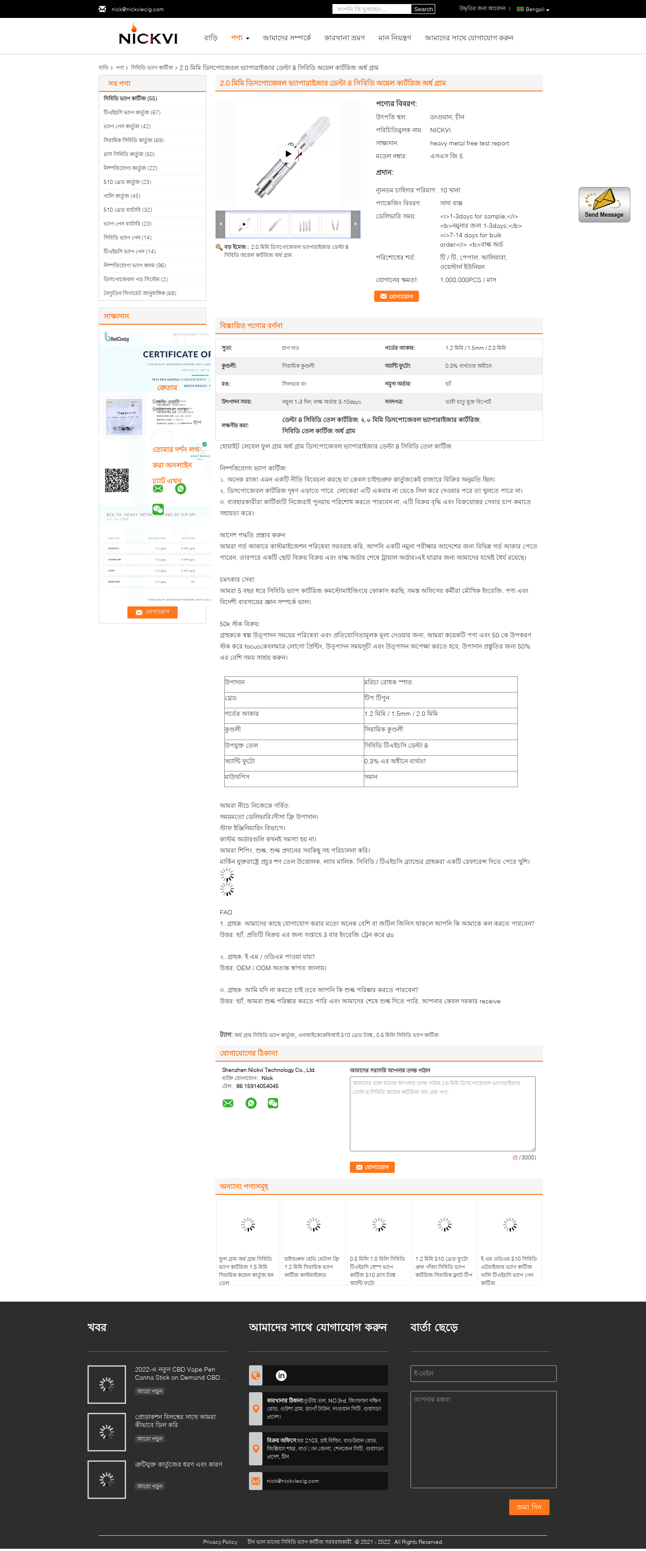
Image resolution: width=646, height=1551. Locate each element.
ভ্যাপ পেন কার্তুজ (122, 126)
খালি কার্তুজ (116, 195)
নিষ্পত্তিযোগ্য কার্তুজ (125, 168)
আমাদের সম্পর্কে (287, 37)
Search (423, 9)
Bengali (538, 9)
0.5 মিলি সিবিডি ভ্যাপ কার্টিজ (407, 1035)
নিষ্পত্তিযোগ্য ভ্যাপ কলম (129, 265)
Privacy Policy (220, 1541)
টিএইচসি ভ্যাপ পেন (124, 251)
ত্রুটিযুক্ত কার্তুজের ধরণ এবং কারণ (178, 1464)
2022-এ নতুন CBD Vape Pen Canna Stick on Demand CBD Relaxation (177, 1374)
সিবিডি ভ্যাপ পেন (122, 237)
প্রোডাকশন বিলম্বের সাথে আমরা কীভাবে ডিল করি (175, 1421)
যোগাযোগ (401, 296)
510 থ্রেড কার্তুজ (122, 182)
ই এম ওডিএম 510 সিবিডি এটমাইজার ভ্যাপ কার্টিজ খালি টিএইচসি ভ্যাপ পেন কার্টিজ (509, 1270)
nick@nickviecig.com (138, 9)
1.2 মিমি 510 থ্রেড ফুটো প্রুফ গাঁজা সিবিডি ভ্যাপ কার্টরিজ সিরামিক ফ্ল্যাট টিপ (443, 1266)
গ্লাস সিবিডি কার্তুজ (124, 154)
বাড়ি (211, 37)
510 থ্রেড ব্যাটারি (122, 209)
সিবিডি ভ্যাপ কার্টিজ (152, 67)
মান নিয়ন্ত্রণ (395, 37)
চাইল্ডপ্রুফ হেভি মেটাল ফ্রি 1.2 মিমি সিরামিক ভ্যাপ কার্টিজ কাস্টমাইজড (311, 1266)
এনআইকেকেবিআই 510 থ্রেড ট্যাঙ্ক (335, 1035)
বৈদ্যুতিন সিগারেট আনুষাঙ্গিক (134, 293)
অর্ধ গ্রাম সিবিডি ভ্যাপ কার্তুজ (264, 1035)
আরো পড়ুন (149, 1391)
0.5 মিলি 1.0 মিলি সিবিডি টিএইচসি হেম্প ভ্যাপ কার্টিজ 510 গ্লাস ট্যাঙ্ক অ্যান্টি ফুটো (377, 1270)
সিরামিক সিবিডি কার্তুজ (128, 140)
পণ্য (237, 37)
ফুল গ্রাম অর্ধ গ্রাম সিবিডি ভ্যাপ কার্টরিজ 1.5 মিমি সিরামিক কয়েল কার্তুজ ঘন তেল (246, 1270)
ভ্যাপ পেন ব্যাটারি (122, 223)
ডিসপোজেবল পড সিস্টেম (132, 279)
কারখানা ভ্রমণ (344, 37)
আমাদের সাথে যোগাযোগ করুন (469, 37)
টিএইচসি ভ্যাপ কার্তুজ (126, 112)
